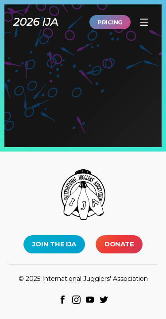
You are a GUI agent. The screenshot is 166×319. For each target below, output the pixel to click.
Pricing (110, 22)
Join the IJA (54, 244)
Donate (119, 244)
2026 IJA (35, 22)
